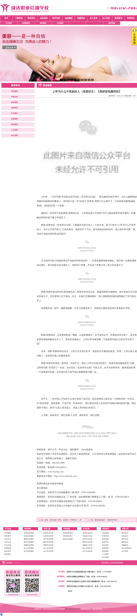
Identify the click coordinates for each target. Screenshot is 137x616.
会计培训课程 (29, 551)
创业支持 (7, 551)
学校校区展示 (68, 536)
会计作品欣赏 (87, 551)
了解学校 (19, 18)
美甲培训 (56, 18)
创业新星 (14, 119)
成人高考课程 (29, 548)
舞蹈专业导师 (48, 542)
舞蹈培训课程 (29, 539)
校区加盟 (111, 23)
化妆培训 (44, 18)
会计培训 (106, 18)
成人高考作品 (87, 548)
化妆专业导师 (48, 536)
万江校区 (8, 23)
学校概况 (7, 533)
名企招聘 (14, 135)
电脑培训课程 (29, 545)
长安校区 (60, 23)
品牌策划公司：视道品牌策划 (91, 609)
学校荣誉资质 (68, 533)
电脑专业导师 (48, 545)
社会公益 (7, 542)
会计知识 (125, 551)
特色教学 (7, 536)
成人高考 (93, 18)
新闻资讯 (118, 18)
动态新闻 (14, 91)
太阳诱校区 (26, 23)
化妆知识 (125, 536)
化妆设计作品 (87, 536)
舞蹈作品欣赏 (87, 542)
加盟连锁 (7, 548)
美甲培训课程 (29, 542)
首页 (6, 18)
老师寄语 (14, 108)
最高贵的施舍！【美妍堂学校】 (106, 520)
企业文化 (7, 539)
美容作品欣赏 (87, 533)
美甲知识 (125, 539)
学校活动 (14, 97)
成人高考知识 (126, 548)
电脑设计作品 (87, 545)
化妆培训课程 (29, 536)
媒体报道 (14, 102)
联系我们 (131, 18)
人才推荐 (14, 130)
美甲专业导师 (48, 539)
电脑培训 (81, 18)
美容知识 (125, 533)
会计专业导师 (48, 551)
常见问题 (7, 545)
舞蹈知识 (125, 542)
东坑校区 (43, 23)
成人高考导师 (48, 548)
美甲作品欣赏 (87, 539)
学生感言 (14, 113)
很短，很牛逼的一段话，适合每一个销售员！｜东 (63, 520)
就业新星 (14, 124)
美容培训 (31, 18)
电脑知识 (125, 545)
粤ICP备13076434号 (73, 609)
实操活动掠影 (68, 539)
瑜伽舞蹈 (69, 18)
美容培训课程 (29, 533)
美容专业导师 (48, 533)
